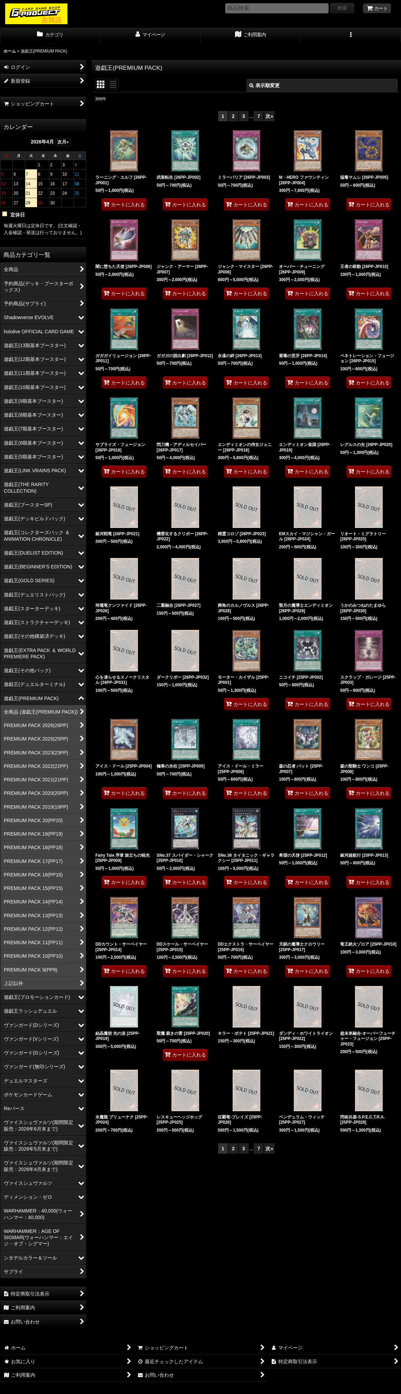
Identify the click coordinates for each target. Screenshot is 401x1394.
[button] (351, 35)
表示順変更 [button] (264, 85)
